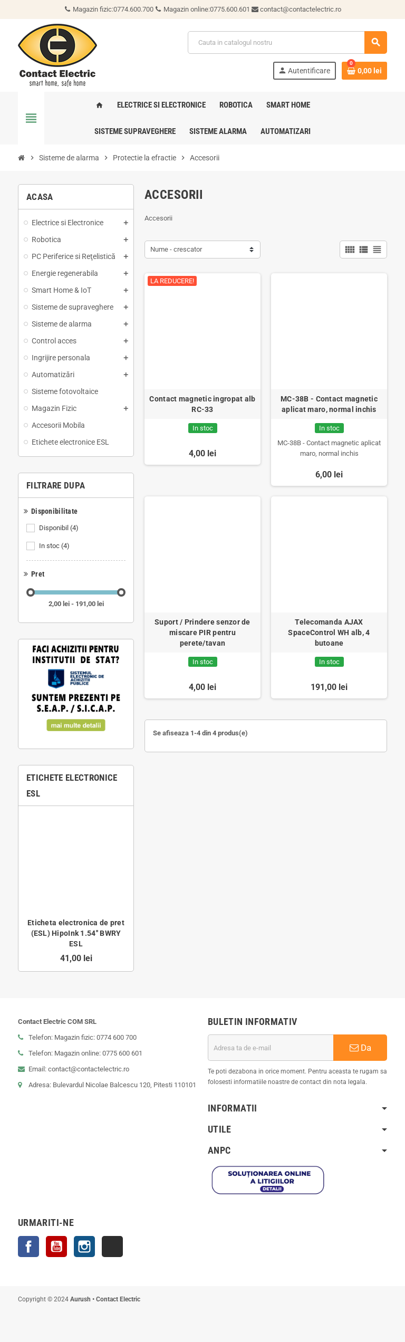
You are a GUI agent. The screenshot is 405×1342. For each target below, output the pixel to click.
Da (360, 1047)
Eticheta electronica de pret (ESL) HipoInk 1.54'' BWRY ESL (75, 933)
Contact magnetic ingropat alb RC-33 (202, 404)
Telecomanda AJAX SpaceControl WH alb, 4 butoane (329, 632)
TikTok (112, 1246)
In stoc (55, 546)
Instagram (84, 1246)
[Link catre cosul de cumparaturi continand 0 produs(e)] (364, 71)
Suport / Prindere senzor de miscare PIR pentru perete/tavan (202, 632)
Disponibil (59, 528)
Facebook (28, 1246)
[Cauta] (287, 42)
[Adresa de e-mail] (270, 1047)
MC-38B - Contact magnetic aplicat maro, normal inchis (329, 404)
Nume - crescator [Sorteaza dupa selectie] (176, 249)
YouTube (56, 1246)
